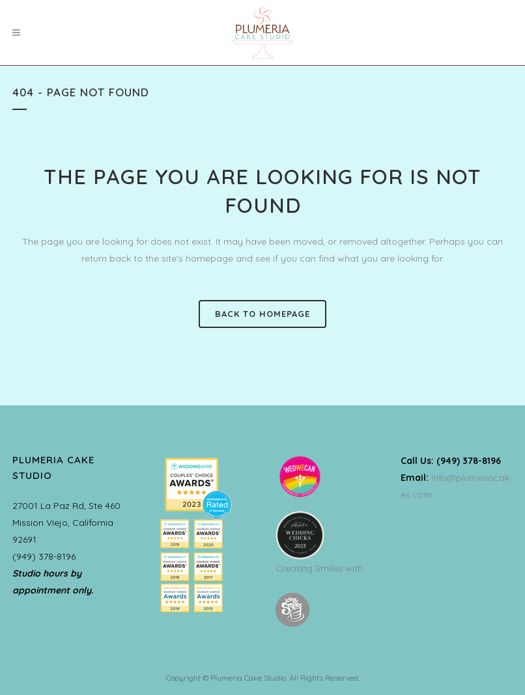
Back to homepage (262, 313)
